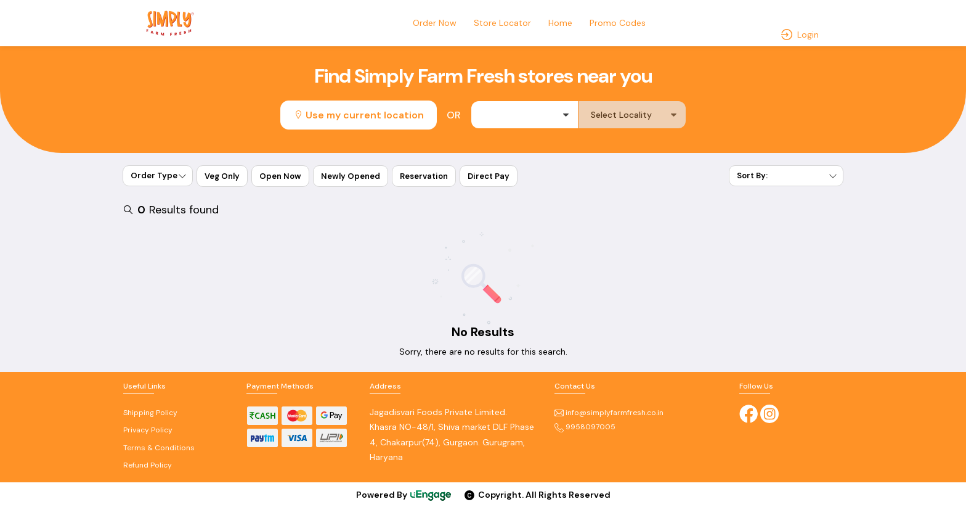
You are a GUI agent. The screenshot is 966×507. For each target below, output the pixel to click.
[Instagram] (769, 412)
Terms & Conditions (159, 448)
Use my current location (358, 115)
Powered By (404, 494)
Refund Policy (147, 465)
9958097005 (584, 427)
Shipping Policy (150, 413)
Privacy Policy (147, 430)
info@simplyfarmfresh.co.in (609, 413)
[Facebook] (748, 412)
